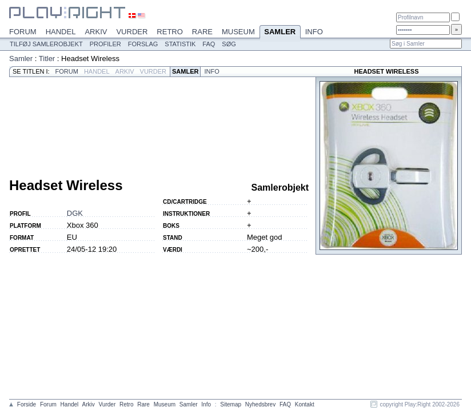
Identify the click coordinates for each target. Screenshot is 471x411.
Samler (280, 32)
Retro (170, 31)
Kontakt (304, 404)
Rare (202, 31)
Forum (23, 31)
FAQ (208, 44)
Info (314, 31)
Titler (47, 58)
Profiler (105, 44)
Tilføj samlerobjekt (46, 44)
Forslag (143, 44)
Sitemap (230, 404)
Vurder (131, 31)
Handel (61, 31)
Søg (229, 44)
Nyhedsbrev (260, 404)
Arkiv (96, 31)
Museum (238, 31)
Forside (26, 404)
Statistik (180, 44)
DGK (75, 213)
